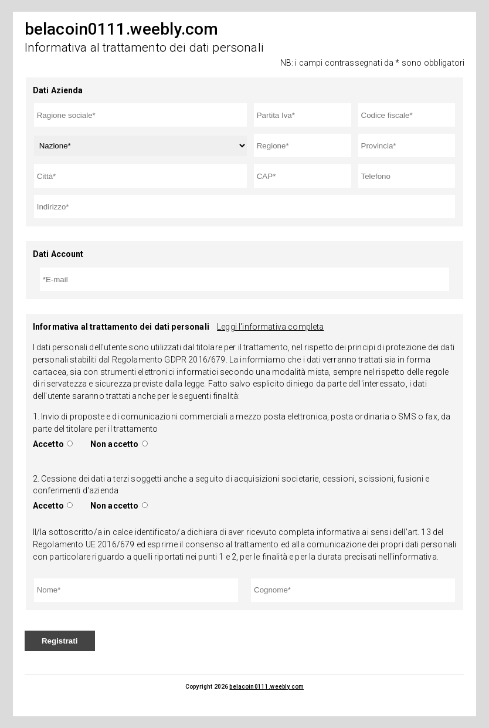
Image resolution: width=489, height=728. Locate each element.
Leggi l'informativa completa (270, 326)
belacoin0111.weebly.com (266, 686)
